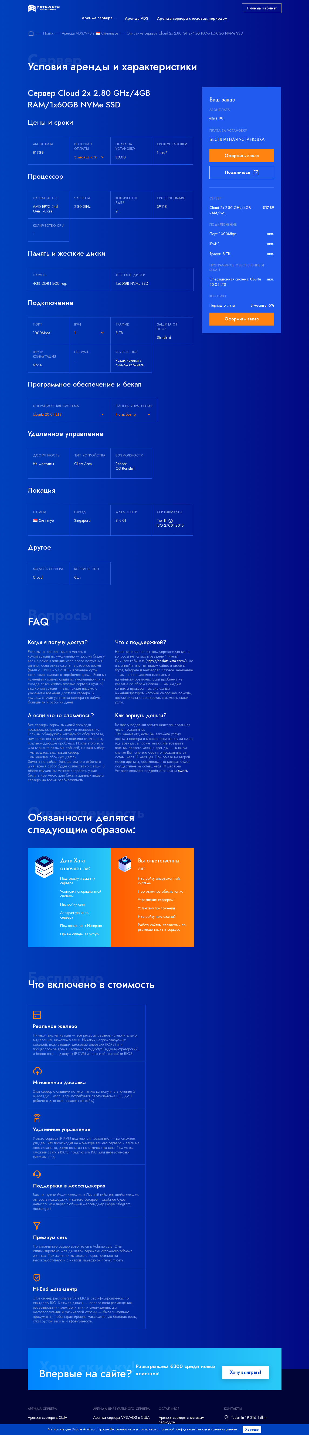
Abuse (262, 1423)
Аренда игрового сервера (49, 1356)
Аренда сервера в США (47, 1304)
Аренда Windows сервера (49, 1338)
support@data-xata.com (249, 1321)
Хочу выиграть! (245, 1259)
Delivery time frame (178, 1423)
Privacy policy (101, 1423)
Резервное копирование (47, 1382)
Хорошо (253, 1429)
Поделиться (241, 173)
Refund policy (137, 1423)
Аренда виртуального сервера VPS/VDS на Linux (117, 1355)
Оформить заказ (242, 156)
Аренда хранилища (44, 1364)
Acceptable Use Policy (225, 1423)
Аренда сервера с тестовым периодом (192, 18)
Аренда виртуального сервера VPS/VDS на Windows (117, 1341)
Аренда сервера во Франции (51, 1321)
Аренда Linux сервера (46, 1347)
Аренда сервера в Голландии (52, 1330)
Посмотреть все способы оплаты (118, 1411)
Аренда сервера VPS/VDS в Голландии (116, 1328)
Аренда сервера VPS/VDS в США (121, 1304)
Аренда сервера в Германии (51, 1312)
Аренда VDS (136, 18)
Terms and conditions (59, 1423)
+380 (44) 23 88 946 (248, 1340)
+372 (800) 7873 (245, 1312)
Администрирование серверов (52, 1390)
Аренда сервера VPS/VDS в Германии (116, 1315)
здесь (183, 770)
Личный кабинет (262, 8)
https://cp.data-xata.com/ (166, 661)
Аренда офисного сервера (50, 1373)
